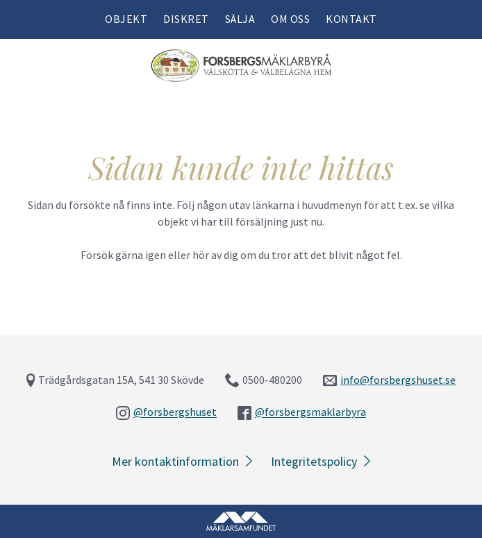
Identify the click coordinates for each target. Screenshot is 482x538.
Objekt (126, 19)
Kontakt (351, 19)
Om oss (290, 19)
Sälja (240, 19)
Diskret (186, 19)
